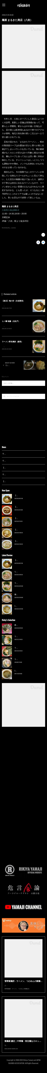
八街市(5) (13, 228)
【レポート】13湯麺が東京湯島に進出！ (18, 468)
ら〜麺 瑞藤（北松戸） (11, 321)
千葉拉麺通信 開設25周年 (12, 454)
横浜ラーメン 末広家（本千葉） (26, 625)
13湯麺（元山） (20, 671)
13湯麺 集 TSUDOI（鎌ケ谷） (26, 606)
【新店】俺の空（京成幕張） (13, 301)
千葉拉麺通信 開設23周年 (12, 475)
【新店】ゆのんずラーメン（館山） (28, 542)
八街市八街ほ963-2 (10, 210)
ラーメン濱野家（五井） (24, 648)
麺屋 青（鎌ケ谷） (21, 595)
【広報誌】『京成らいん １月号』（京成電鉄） (21, 482)
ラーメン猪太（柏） (22, 660)
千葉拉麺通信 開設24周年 (12, 461)
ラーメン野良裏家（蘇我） (12, 342)
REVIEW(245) (6, 228)
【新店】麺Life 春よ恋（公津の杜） (28, 519)
